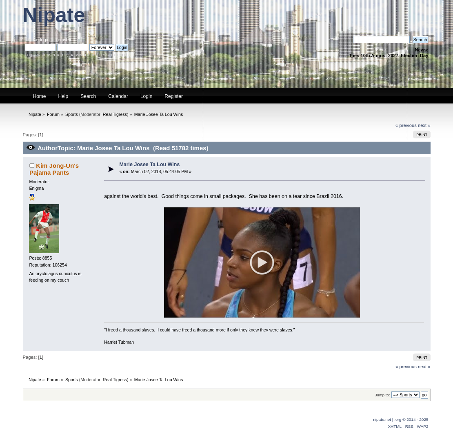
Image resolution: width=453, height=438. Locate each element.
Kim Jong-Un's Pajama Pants (54, 169)
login (45, 39)
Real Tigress (115, 114)
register (63, 39)
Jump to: (382, 395)
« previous (406, 125)
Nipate (54, 15)
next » (424, 125)
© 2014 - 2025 (415, 419)
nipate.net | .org (387, 419)
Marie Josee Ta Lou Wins (149, 164)
